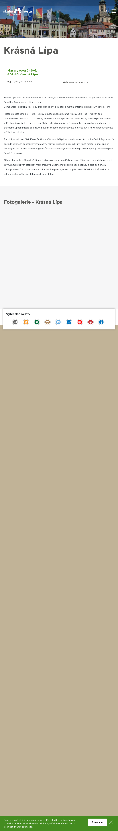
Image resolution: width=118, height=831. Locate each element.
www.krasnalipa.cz (78, 82)
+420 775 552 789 (23, 82)
